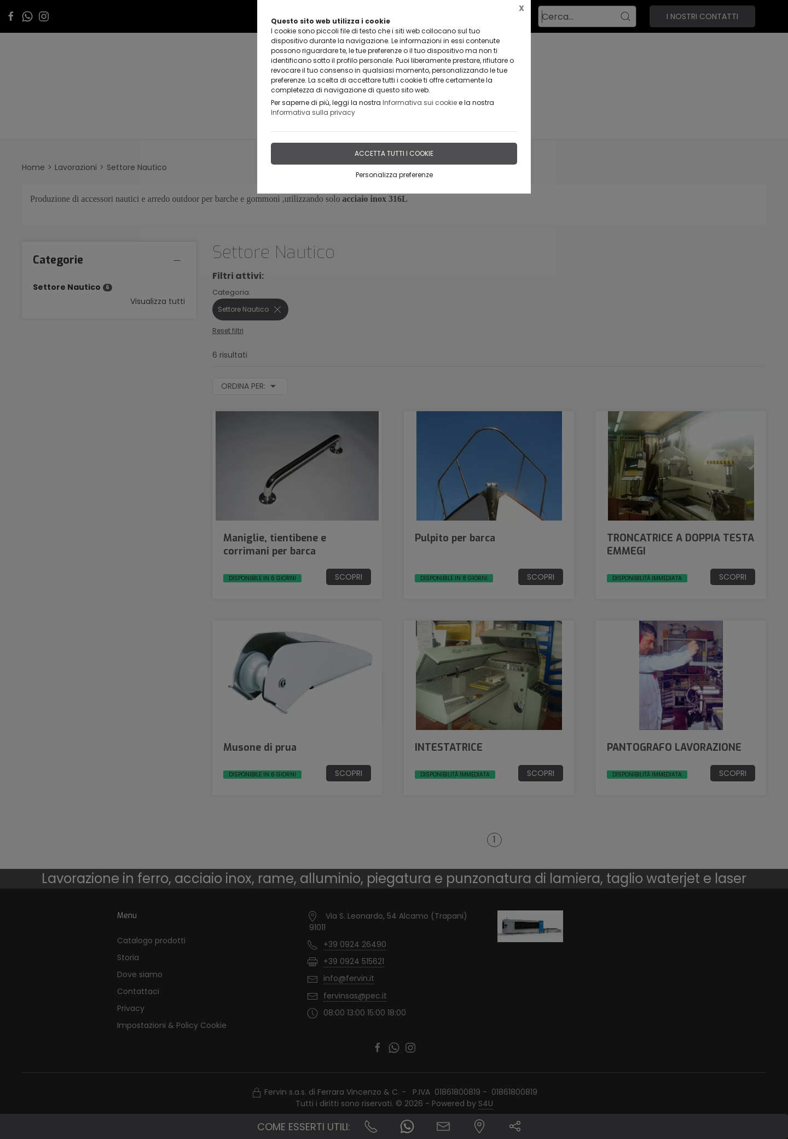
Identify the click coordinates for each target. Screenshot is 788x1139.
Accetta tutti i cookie (394, 153)
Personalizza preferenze (394, 174)
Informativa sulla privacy (313, 112)
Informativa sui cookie (420, 102)
